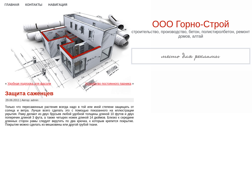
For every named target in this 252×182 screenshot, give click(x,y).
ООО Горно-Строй (190, 24)
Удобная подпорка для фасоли (29, 83)
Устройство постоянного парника (108, 83)
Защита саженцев (29, 93)
